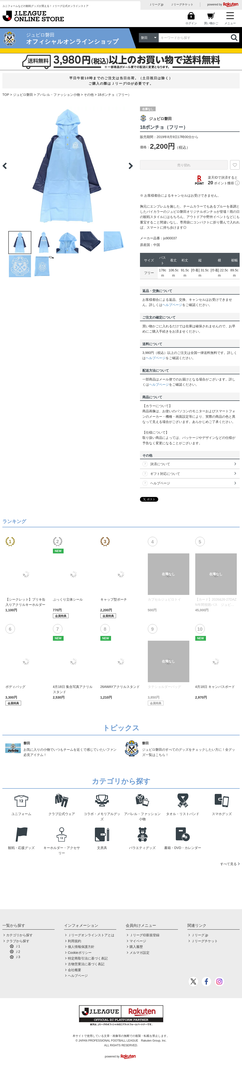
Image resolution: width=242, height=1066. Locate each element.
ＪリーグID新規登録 (144, 935)
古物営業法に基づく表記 (86, 964)
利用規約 (74, 941)
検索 (234, 37)
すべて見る (228, 864)
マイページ (138, 941)
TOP (5, 95)
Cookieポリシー (80, 953)
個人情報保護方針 (81, 947)
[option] (67, 166)
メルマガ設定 (139, 953)
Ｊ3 (17, 957)
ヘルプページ (172, 305)
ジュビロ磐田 (23, 95)
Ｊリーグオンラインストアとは (91, 935)
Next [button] (131, 165)
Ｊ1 (17, 946)
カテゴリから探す (19, 935)
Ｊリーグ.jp (156, 4)
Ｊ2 (17, 952)
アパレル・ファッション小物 (58, 95)
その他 (89, 95)
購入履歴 (136, 947)
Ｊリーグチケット (182, 4)
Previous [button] (4, 165)
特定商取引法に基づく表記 (88, 958)
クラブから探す (17, 941)
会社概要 (74, 970)
